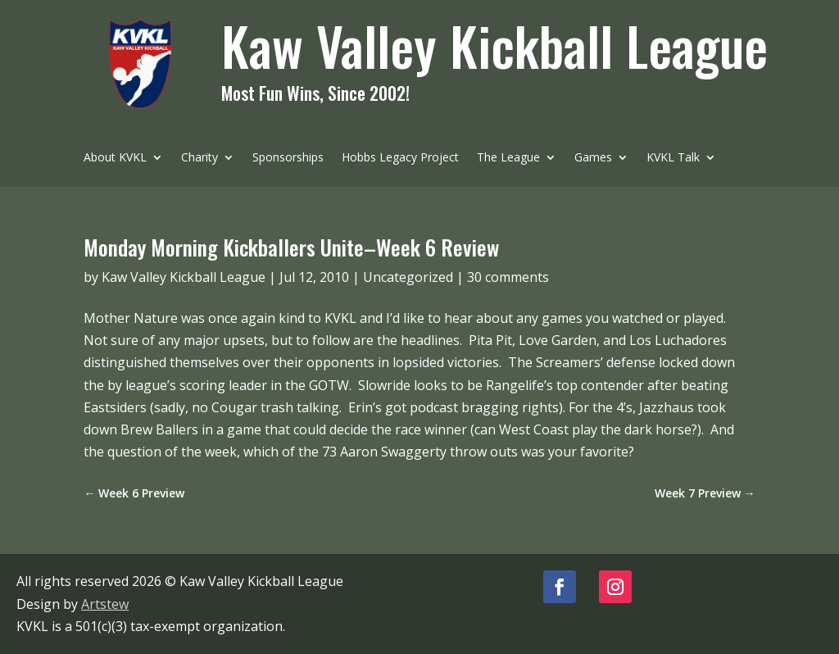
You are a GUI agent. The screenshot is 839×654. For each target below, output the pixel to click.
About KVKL (115, 158)
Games (593, 158)
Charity (199, 158)
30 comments (508, 277)
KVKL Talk (673, 158)
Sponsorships (288, 158)
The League (508, 158)
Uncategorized (408, 277)
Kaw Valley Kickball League (183, 277)
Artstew (105, 604)
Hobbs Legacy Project (400, 158)
